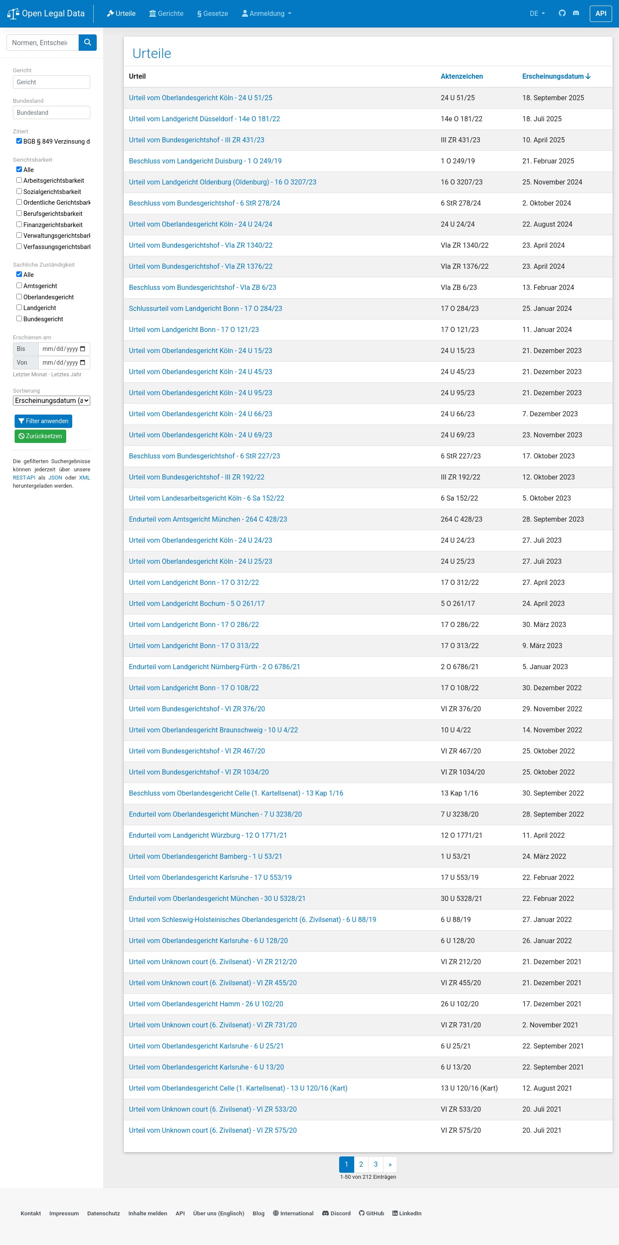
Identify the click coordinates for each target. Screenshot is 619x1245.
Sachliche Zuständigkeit (44, 264)
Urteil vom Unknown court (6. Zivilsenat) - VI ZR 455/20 (213, 983)
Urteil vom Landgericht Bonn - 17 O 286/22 (194, 625)
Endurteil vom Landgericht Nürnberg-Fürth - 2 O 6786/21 (214, 667)
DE (535, 13)
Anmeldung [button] (264, 13)
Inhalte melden (148, 1213)
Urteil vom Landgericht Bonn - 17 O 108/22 (194, 688)
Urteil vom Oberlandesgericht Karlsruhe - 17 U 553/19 (210, 877)
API (601, 13)
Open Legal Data (46, 14)
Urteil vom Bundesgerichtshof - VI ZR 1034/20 (199, 772)
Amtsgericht (36, 286)
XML (84, 477)
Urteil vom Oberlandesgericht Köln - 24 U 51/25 (201, 98)
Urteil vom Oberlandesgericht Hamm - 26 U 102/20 (206, 1004)
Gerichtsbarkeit (32, 159)
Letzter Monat (30, 374)
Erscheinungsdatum (556, 76)
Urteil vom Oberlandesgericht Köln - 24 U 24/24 (201, 224)
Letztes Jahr (66, 374)
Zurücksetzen (40, 436)
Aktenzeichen (462, 76)
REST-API (24, 477)
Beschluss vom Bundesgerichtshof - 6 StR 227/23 (204, 456)
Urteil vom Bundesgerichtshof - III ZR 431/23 (196, 140)
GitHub (371, 1213)
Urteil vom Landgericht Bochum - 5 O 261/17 (197, 603)
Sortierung (26, 390)
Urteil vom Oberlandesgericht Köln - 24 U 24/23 (201, 540)
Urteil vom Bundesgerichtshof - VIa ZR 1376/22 (201, 266)
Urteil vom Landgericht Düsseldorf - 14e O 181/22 (204, 119)
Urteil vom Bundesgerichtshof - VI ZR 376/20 (197, 709)
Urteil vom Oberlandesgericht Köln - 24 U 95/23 (201, 393)
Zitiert (20, 131)
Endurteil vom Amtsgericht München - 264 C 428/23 (208, 519)
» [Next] (390, 1164)
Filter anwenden (43, 421)
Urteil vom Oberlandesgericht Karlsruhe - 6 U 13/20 (206, 1067)
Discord (336, 1213)
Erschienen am (32, 337)
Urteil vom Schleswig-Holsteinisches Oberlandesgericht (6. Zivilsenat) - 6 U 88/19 (252, 920)
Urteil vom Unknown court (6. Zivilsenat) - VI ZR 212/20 (213, 962)
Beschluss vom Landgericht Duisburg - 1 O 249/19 (205, 161)
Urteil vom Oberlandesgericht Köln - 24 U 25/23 (201, 561)
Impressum (64, 1213)
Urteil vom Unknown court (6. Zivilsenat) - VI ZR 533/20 (213, 1109)
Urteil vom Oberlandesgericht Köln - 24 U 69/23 (201, 435)
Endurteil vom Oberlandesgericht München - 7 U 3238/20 (215, 814)
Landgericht (36, 308)
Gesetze (212, 13)
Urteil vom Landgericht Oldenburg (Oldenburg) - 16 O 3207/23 (222, 182)
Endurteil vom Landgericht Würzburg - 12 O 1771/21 (208, 835)
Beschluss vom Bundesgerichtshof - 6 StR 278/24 (204, 203)
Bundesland (28, 100)
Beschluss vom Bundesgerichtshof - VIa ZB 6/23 (202, 287)
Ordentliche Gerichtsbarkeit (53, 202)
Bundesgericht (39, 319)
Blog (259, 1213)
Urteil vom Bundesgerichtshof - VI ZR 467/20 (197, 751)
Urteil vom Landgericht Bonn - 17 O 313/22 (194, 646)
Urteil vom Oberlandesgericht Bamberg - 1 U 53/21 (205, 856)
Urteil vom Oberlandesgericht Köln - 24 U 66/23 (201, 414)
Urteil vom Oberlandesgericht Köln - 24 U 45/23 (201, 372)
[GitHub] (562, 13)
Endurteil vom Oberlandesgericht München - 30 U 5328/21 (217, 899)
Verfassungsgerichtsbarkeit (53, 247)
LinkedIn (406, 1213)
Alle (25, 170)
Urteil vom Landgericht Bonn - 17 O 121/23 (194, 330)
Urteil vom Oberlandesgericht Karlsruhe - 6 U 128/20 (208, 941)
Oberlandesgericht (45, 297)
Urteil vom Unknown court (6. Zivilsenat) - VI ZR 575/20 (213, 1130)
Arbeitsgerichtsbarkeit (50, 180)
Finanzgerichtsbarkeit (49, 225)
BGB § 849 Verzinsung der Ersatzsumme (53, 141)
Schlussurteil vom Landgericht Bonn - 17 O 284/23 (205, 308)
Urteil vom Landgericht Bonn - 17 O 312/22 (194, 582)
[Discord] (576, 13)
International (293, 1213)
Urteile (121, 13)
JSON (55, 477)
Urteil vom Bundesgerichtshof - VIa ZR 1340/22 (201, 245)
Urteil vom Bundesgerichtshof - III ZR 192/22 (196, 477)
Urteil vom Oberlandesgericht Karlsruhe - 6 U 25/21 (206, 1046)
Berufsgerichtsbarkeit (49, 214)
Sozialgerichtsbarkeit (48, 192)
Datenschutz (103, 1213)
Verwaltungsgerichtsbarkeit (53, 236)
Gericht (22, 70)
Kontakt (31, 1213)
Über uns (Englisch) (219, 1213)
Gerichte (166, 13)
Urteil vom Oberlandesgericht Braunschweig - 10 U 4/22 (213, 730)
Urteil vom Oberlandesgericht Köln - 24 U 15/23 (201, 351)
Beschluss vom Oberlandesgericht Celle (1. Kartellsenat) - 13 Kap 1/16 (236, 793)
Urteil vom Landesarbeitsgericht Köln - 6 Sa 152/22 (206, 498)
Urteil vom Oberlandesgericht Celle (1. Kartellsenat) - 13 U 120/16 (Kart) (238, 1088)
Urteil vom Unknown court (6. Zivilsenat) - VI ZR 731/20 (213, 1025)
